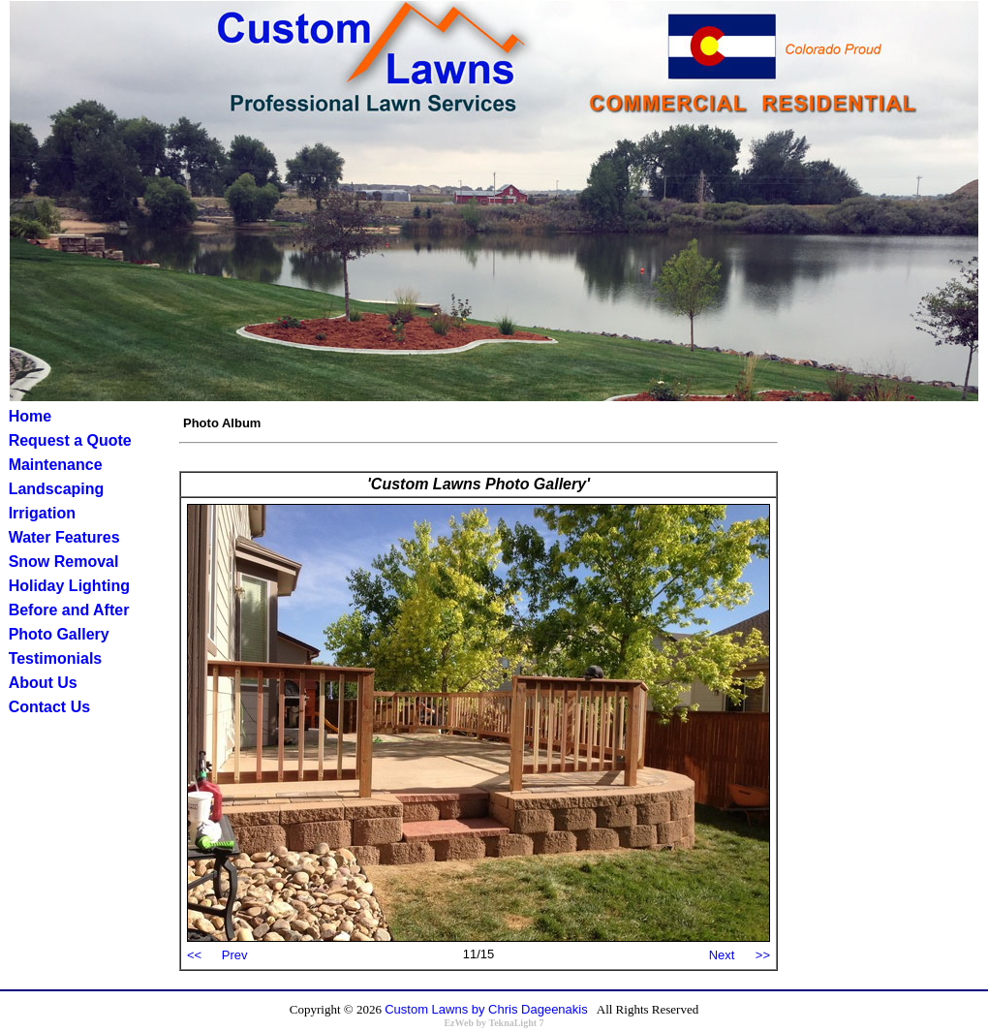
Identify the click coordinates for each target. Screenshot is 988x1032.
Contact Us (49, 707)
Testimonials (56, 658)
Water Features (64, 537)
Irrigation (42, 513)
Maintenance (56, 464)
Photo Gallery (59, 634)
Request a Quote (70, 440)
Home (30, 416)
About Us (43, 682)
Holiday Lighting (69, 586)
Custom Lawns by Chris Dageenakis (486, 1009)
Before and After (69, 610)
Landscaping (57, 489)
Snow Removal (64, 561)
